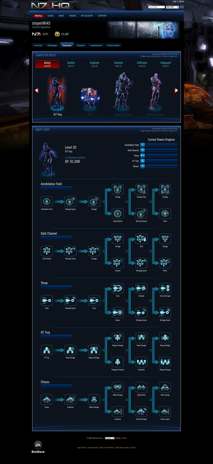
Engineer (94, 64)
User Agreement (93, 448)
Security (133, 448)
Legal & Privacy (82, 448)
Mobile (124, 438)
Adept (47, 64)
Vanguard (166, 64)
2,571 (45, 34)
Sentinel (118, 64)
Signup (181, 1)
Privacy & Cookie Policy (106, 448)
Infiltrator (142, 64)
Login (175, 1)
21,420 (65, 34)
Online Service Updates (122, 448)
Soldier (71, 64)
